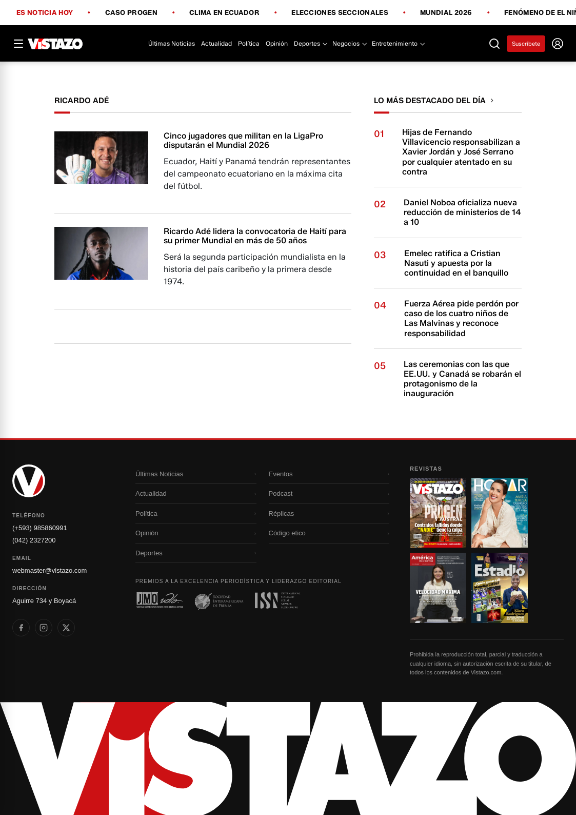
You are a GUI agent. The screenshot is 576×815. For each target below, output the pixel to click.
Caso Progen (131, 12)
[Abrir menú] (18, 43)
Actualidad (216, 43)
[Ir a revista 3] (438, 588)
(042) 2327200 (34, 540)
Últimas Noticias (171, 43)
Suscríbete (526, 43)
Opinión (277, 43)
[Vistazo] (55, 43)
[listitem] (21, 627)
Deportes (310, 43)
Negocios (349, 43)
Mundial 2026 (446, 12)
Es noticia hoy (44, 12)
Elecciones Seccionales (339, 12)
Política (249, 43)
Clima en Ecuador (224, 12)
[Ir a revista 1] (438, 513)
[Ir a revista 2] (499, 513)
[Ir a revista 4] (499, 588)
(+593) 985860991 (39, 528)
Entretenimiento (398, 43)
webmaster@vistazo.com (49, 570)
